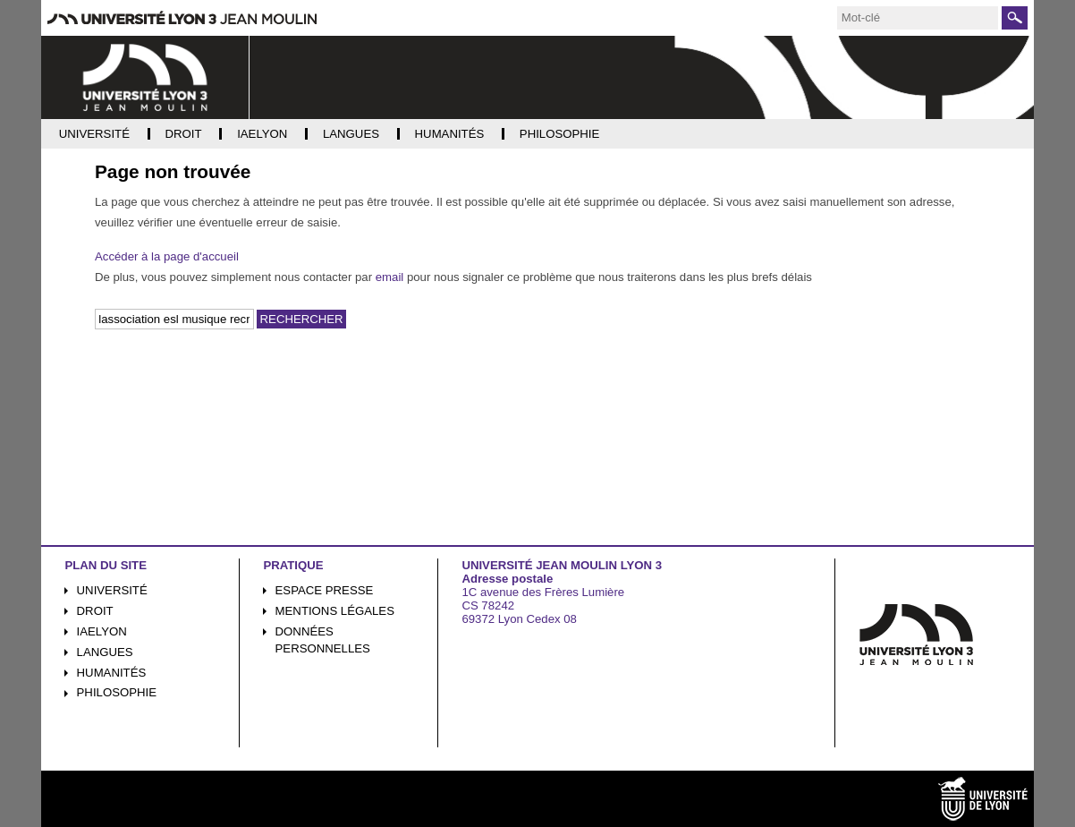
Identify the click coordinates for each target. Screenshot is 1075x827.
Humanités (112, 672)
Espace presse (324, 590)
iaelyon (102, 631)
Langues (105, 652)
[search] (917, 18)
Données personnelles (322, 640)
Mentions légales (334, 611)
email (390, 277)
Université (112, 590)
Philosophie (117, 692)
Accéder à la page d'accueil (167, 256)
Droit (95, 611)
